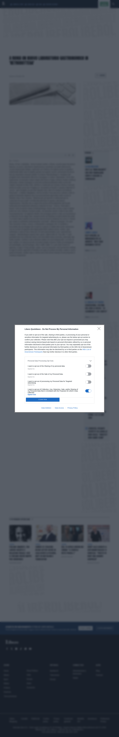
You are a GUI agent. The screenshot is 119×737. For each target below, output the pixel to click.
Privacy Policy (73, 408)
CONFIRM (42, 399)
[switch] (88, 366)
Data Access (59, 408)
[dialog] (59, 368)
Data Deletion (46, 408)
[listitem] (59, 361)
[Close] (100, 329)
